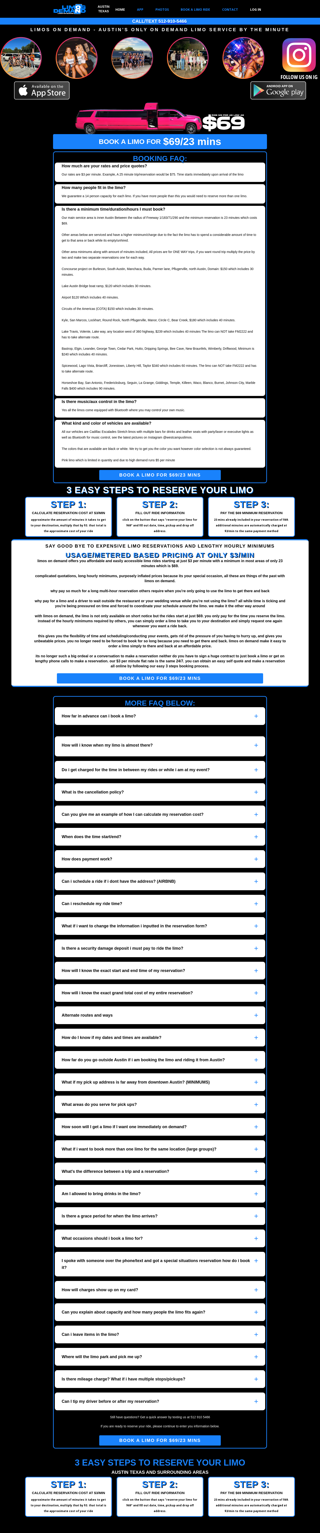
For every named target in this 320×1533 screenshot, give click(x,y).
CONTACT (230, 9)
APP (140, 9)
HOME (120, 9)
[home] (69, 9)
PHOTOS (162, 9)
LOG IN (255, 9)
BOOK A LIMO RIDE (195, 9)
